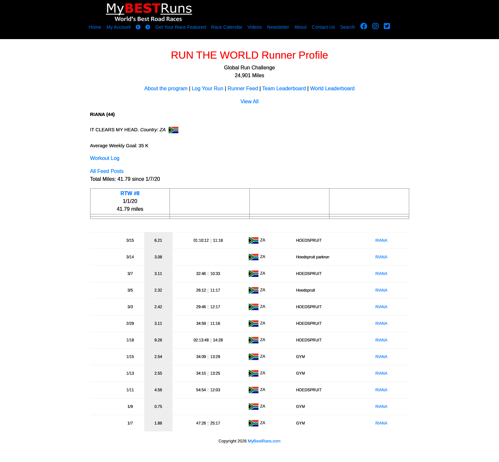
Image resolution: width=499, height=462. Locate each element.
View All (250, 101)
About (300, 27)
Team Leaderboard (284, 88)
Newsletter (278, 27)
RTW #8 (130, 193)
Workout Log (104, 158)
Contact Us (323, 27)
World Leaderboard (332, 88)
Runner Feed (243, 88)
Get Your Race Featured (180, 27)
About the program (166, 88)
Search (347, 27)
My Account (118, 27)
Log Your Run (207, 88)
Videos (254, 27)
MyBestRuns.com (264, 441)
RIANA (381, 240)
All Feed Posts (107, 171)
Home (95, 27)
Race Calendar (226, 27)
